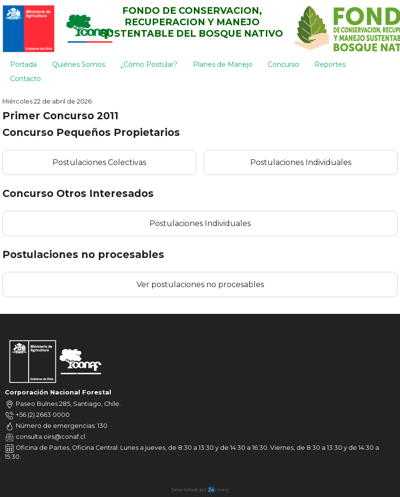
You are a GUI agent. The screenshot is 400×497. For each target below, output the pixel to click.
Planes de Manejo (223, 64)
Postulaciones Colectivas (99, 162)
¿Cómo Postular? (149, 64)
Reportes (330, 64)
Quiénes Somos (78, 64)
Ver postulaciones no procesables (200, 284)
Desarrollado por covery (200, 490)
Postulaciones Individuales (300, 162)
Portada (23, 64)
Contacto (25, 78)
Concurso (283, 64)
